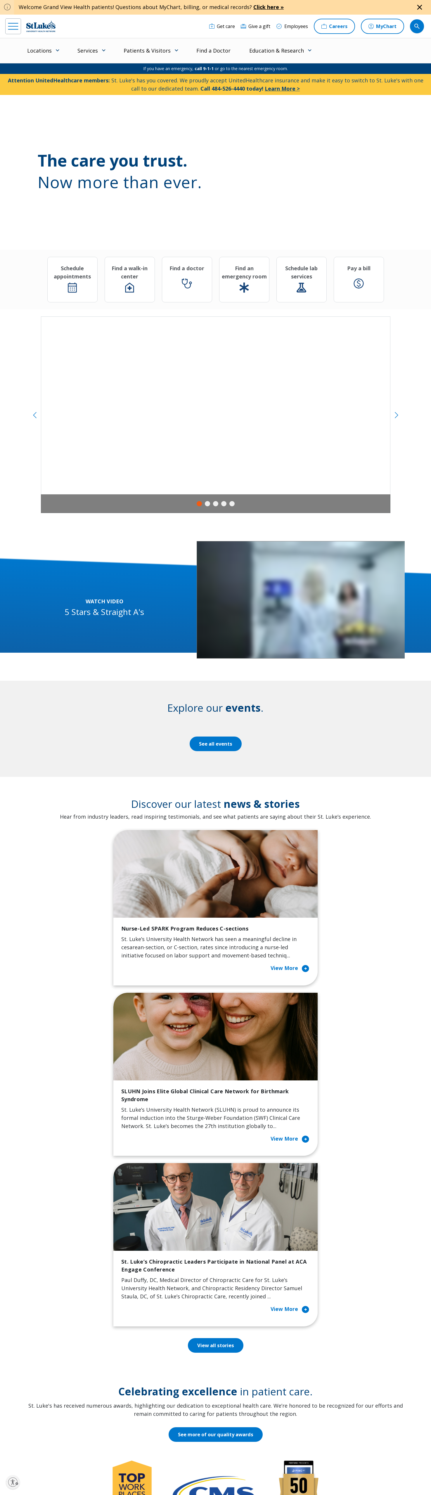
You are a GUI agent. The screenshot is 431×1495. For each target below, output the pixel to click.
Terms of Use (226, 1470)
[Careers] (334, 26)
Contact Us (240, 1350)
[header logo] (41, 26)
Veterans (127, 1419)
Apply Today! (328, 1420)
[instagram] (28, 1458)
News (234, 1399)
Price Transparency (138, 1407)
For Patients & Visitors (141, 1362)
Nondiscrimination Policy (137, 1477)
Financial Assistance (138, 1350)
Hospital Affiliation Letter (137, 1391)
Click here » (268, 7)
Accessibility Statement (164, 1470)
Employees (239, 1362)
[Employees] (292, 26)
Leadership (240, 1387)
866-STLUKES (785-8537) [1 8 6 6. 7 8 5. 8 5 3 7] (54, 1345)
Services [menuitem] (87, 50)
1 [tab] (199, 503)
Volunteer (183, 1395)
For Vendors (130, 1374)
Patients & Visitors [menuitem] (147, 50)
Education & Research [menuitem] (276, 50)
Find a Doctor (213, 50)
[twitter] (83, 1458)
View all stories (215, 1045)
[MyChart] (382, 26)
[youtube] (101, 1457)
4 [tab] (223, 503)
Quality (235, 1411)
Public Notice (199, 1470)
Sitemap (231, 1477)
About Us (238, 1338)
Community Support (194, 1370)
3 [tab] (215, 503)
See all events (216, 743)
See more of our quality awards (215, 1134)
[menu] (13, 26)
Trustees (237, 1423)
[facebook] (10, 1458)
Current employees (336, 1444)
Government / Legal (203, 1477)
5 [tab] (232, 503)
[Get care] (222, 26)
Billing (124, 1338)
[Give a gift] (255, 26)
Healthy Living (188, 1383)
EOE (120, 1470)
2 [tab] (207, 503)
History (236, 1374)
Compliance (172, 1477)
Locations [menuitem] (39, 50)
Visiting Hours (132, 1432)
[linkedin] (47, 1458)
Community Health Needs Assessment (193, 1354)
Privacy (135, 1470)
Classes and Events (193, 1338)
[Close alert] (420, 7)
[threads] (65, 1458)
